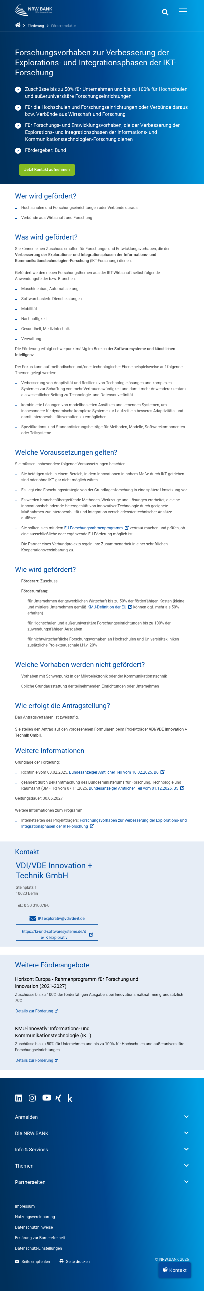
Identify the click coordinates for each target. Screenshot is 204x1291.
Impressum (25, 1206)
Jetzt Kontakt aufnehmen (47, 169)
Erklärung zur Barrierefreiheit (40, 1237)
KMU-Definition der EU (110, 607)
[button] (174, 1270)
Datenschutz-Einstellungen (38, 1248)
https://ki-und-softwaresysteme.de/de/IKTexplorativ (54, 935)
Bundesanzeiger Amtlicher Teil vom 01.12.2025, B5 (136, 788)
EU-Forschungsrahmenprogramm (96, 528)
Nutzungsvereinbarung (35, 1216)
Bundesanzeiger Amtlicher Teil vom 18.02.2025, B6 (116, 772)
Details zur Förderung (34, 1011)
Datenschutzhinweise (34, 1227)
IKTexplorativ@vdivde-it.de (57, 918)
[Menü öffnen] (182, 12)
